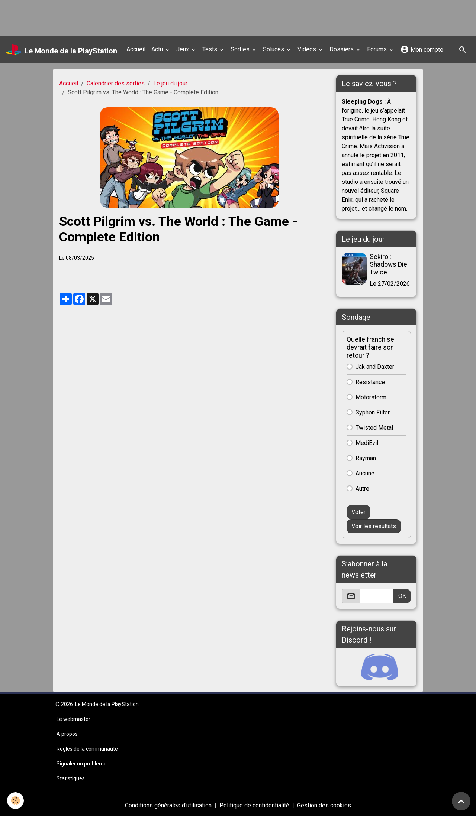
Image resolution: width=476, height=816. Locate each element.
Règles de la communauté (87, 749)
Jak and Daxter (375, 366)
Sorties (241, 49)
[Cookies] (15, 800)
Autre (362, 488)
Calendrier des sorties (116, 83)
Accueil (135, 49)
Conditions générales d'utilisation (168, 805)
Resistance (370, 382)
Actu (157, 49)
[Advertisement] (135, 16)
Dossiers (342, 49)
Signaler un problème (82, 764)
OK (402, 595)
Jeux (183, 49)
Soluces (274, 49)
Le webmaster (73, 719)
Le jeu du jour (170, 83)
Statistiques (71, 778)
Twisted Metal (374, 427)
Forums (377, 49)
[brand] (61, 50)
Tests (210, 49)
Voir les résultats (373, 526)
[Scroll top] (461, 801)
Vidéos (308, 49)
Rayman (366, 458)
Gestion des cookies (324, 805)
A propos (67, 734)
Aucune (365, 473)
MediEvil (367, 442)
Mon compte (421, 49)
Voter (358, 512)
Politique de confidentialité (254, 805)
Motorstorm (371, 397)
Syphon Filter (373, 412)
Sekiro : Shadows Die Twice (388, 264)
